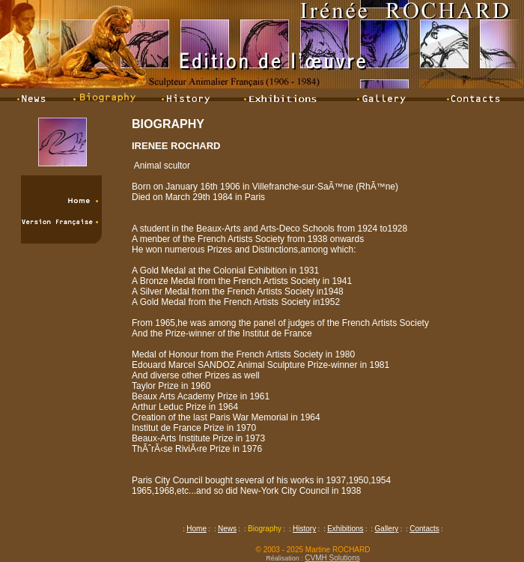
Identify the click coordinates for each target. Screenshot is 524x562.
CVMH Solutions (332, 558)
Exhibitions (345, 529)
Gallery (387, 529)
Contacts (424, 529)
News (227, 529)
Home (196, 529)
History (304, 529)
